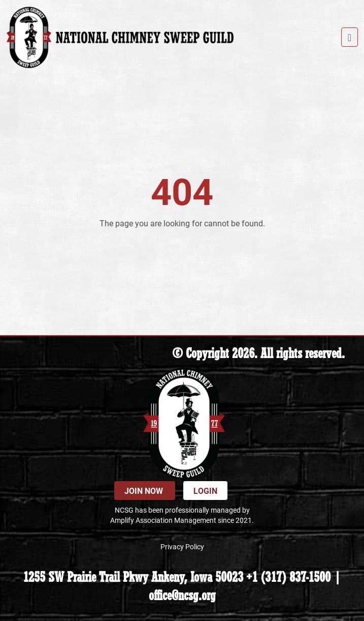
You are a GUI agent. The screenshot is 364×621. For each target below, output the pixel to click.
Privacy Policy (182, 546)
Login (205, 490)
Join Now (144, 490)
